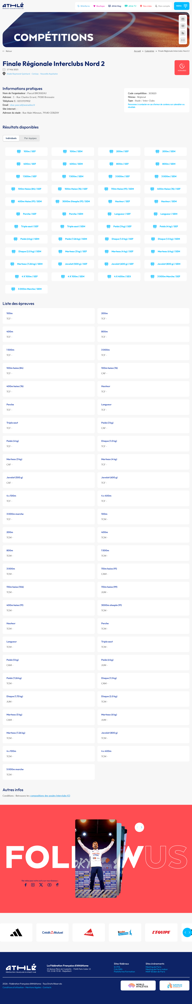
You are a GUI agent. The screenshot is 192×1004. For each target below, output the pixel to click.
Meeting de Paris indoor (157, 969)
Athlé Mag (114, 6)
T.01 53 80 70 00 (54, 971)
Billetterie (83, 6)
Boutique (99, 6)
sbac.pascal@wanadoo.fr (22, 104)
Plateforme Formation (124, 971)
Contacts (47, 987)
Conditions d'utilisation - (14, 987)
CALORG (118, 969)
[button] (141, 839)
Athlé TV (130, 6)
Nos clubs (146, 6)
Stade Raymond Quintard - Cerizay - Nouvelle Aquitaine (32, 73)
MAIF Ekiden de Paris (155, 971)
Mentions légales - (34, 987)
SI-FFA (117, 967)
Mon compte (162, 6)
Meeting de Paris (153, 967)
